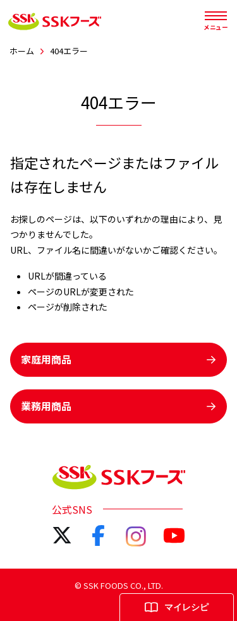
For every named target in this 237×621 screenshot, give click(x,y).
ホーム (21, 51)
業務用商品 (118, 405)
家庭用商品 (118, 359)
